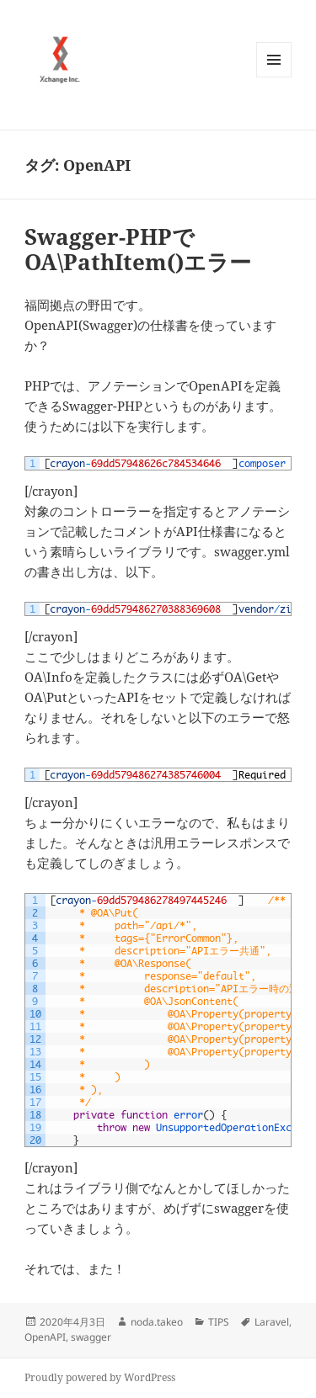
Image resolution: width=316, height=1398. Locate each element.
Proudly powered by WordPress (99, 1377)
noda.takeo (157, 1322)
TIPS (218, 1322)
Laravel (271, 1322)
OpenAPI (45, 1337)
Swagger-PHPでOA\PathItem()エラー (137, 249)
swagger (91, 1337)
